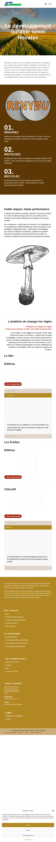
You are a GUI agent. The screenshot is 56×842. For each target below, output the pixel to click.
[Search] (45, 4)
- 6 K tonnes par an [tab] (10, 407)
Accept (28, 825)
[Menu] (49, 4)
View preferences (28, 835)
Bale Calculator (10, 733)
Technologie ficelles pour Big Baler (17, 747)
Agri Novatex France (12, 769)
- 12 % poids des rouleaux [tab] (11, 469)
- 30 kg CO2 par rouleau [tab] (11, 402)
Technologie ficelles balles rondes (16, 750)
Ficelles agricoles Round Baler (15, 727)
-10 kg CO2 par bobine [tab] (11, 608)
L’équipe (8, 772)
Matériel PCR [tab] (9, 613)
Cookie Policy (28, 839)
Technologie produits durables (15, 753)
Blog (6, 775)
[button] (53, 811)
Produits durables (11, 730)
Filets (7, 721)
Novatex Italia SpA (11, 778)
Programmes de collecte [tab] (11, 675)
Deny (28, 830)
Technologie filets (11, 744)
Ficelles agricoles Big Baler (14, 724)
